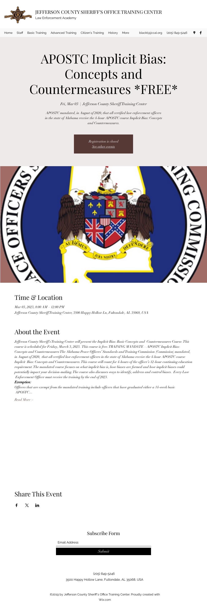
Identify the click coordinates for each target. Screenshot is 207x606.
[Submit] (103, 551)
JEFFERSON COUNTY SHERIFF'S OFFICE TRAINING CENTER (98, 12)
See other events (103, 146)
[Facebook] (201, 33)
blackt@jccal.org (150, 32)
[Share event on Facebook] (17, 505)
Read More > (24, 400)
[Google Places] (194, 33)
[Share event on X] (27, 505)
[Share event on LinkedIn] (37, 505)
